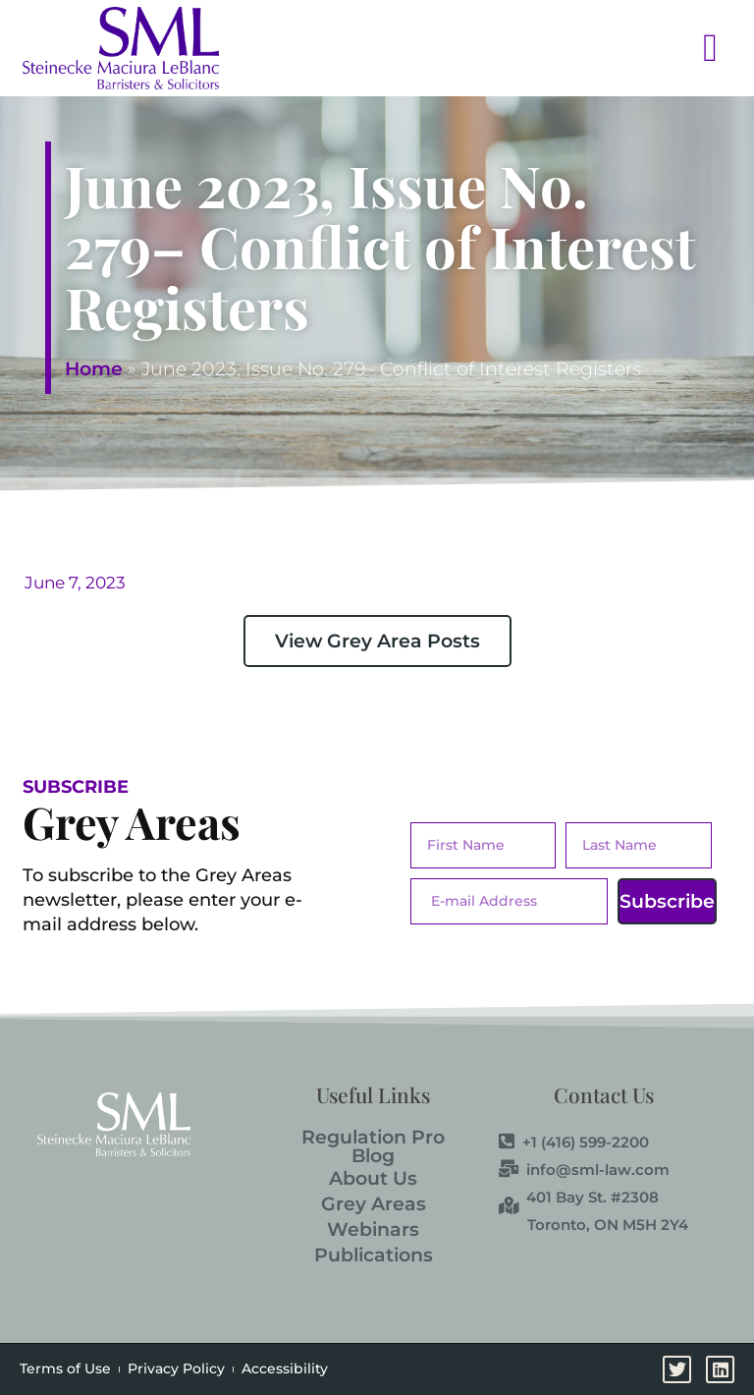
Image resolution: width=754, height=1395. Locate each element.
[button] (485, 48)
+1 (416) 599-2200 (574, 1142)
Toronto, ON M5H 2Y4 (607, 1224)
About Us (373, 1178)
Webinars (373, 1229)
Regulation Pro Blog (373, 1146)
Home (94, 369)
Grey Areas (373, 1204)
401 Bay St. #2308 (579, 1197)
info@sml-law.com (584, 1170)
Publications (373, 1255)
